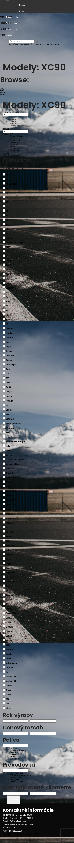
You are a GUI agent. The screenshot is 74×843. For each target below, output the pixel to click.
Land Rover (11, 437)
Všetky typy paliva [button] (10, 748)
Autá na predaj (12, 17)
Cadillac (9, 329)
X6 (7, 315)
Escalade (10, 333)
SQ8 (8, 229)
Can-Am (9, 338)
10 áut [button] (5, 117)
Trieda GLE (11, 500)
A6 (7, 188)
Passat (9, 686)
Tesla (8, 645)
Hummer (10, 396)
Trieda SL (10, 518)
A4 (7, 179)
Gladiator (10, 419)
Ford (8, 383)
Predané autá (11, 23)
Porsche (9, 568)
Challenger (11, 365)
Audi (8, 175)
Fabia (8, 622)
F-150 (8, 387)
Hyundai (9, 401)
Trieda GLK (11, 505)
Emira (8, 451)
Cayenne (10, 573)
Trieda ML (10, 509)
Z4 (7, 324)
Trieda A (9, 469)
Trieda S (9, 514)
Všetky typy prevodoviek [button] (13, 773)
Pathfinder (10, 545)
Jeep (8, 414)
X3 (7, 297)
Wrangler (10, 428)
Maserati (10, 455)
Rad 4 (8, 274)
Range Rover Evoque (15, 442)
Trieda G (9, 487)
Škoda (9, 618)
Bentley (9, 238)
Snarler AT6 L (12, 613)
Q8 (7, 211)
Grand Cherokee (13, 423)
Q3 (7, 202)
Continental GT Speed (16, 243)
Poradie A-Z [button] (8, 134)
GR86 (8, 658)
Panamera (10, 582)
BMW (8, 247)
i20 (7, 405)
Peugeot (9, 555)
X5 (7, 310)
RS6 (7, 216)
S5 (7, 220)
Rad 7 (8, 283)
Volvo (8, 695)
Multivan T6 (11, 681)
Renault (9, 595)
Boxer (8, 559)
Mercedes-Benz (13, 464)
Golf (8, 672)
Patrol (8, 550)
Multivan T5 (11, 677)
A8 (7, 197)
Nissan (9, 536)
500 (7, 378)
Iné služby (11, 29)
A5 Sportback (12, 184)
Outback (9, 640)
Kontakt (9, 35)
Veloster (9, 410)
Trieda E (9, 482)
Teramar (9, 351)
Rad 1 (8, 261)
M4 (7, 252)
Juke (8, 541)
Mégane (9, 600)
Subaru (9, 636)
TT (7, 234)
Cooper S (10, 532)
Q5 (7, 591)
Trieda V (9, 523)
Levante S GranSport (15, 460)
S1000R (9, 288)
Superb (9, 631)
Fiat (7, 374)
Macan (9, 577)
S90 (7, 699)
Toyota (9, 654)
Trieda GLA (11, 491)
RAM (8, 369)
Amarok (9, 668)
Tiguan (9, 690)
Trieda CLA (11, 478)
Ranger (9, 392)
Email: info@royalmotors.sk (14, 821)
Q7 (7, 206)
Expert (9, 564)
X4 (7, 306)
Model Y (9, 649)
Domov (22, 5)
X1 (7, 292)
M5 (7, 256)
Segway (9, 609)
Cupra (8, 347)
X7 (7, 319)
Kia (7, 432)
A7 (7, 193)
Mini (8, 527)
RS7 (7, 604)
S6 (7, 225)
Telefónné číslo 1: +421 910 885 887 (18, 815)
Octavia (9, 627)
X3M (8, 301)
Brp (7, 342)
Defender (10, 356)
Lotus (8, 446)
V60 (7, 704)
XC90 (8, 708)
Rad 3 (8, 270)
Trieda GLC (11, 496)
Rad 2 (8, 265)
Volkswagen (11, 663)
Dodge (9, 360)
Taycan (9, 586)
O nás (21, 11)
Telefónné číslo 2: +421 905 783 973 (18, 818)
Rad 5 (8, 279)
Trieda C (9, 473)
